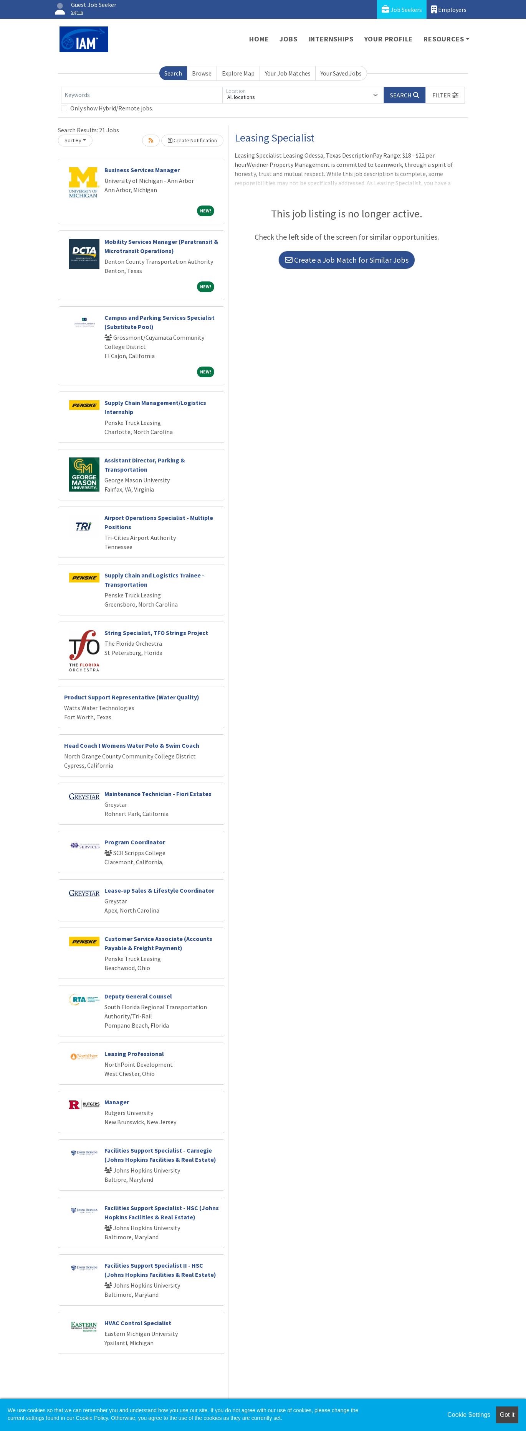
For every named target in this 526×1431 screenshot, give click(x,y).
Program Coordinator (134, 842)
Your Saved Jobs (341, 73)
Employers (448, 9)
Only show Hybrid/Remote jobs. (111, 108)
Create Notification (192, 140)
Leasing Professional (134, 1054)
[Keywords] (141, 95)
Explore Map (238, 73)
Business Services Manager (142, 170)
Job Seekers (402, 9)
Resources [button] (443, 39)
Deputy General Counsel (138, 996)
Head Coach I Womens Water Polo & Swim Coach (131, 745)
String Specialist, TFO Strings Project (156, 633)
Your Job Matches (288, 73)
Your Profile (388, 39)
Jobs (288, 39)
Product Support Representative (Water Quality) (131, 697)
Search (173, 73)
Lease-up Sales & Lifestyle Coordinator (159, 890)
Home (259, 39)
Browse (202, 73)
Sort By (73, 140)
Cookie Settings (468, 1414)
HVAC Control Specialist (137, 1323)
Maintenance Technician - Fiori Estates (158, 794)
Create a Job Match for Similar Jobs (347, 260)
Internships (331, 39)
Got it (507, 1414)
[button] (445, 95)
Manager (116, 1102)
